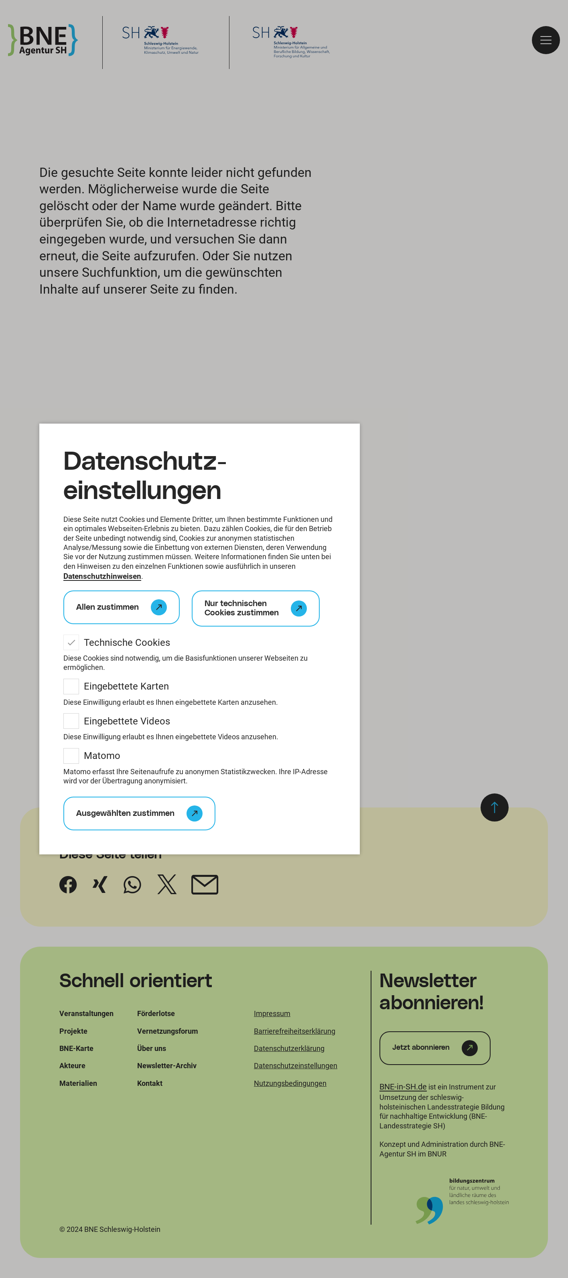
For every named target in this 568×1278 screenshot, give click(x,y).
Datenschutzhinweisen (103, 577)
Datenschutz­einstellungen (145, 476)
